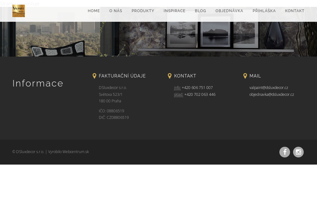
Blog (200, 11)
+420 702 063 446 (199, 94)
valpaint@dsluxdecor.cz (269, 87)
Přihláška (264, 11)
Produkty (143, 11)
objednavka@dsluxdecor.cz (272, 94)
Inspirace (175, 11)
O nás (115, 11)
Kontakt (295, 11)
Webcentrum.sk (75, 151)
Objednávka (229, 11)
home (94, 11)
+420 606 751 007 (197, 87)
